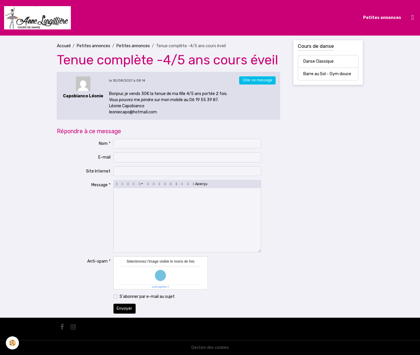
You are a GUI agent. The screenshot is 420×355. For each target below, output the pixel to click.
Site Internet (98, 171)
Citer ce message (257, 80)
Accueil (64, 45)
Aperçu (200, 184)
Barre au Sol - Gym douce (327, 73)
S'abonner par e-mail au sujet (147, 296)
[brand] (38, 17)
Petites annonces (382, 17)
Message (99, 184)
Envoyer (124, 308)
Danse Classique (318, 61)
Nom (103, 143)
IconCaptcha (159, 286)
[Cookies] (12, 342)
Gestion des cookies (210, 347)
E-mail (104, 157)
